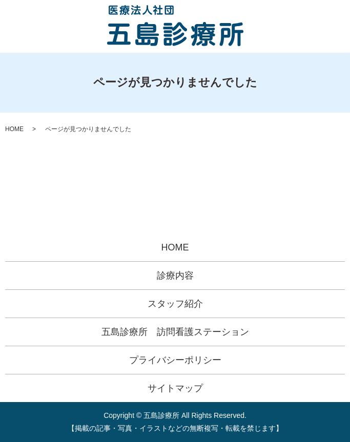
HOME (14, 129)
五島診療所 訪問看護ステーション (175, 332)
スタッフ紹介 (175, 304)
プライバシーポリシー (175, 360)
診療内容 (175, 275)
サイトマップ (175, 388)
